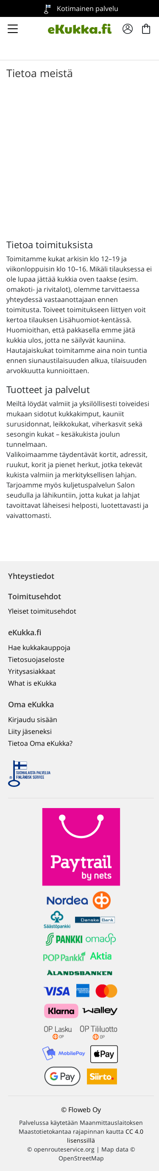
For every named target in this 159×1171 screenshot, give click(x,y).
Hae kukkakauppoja (39, 647)
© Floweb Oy (81, 1109)
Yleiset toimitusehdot (42, 611)
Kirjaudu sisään (32, 719)
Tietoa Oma (40, 743)
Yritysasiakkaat (32, 671)
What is (32, 683)
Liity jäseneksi (30, 731)
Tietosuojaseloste (36, 659)
